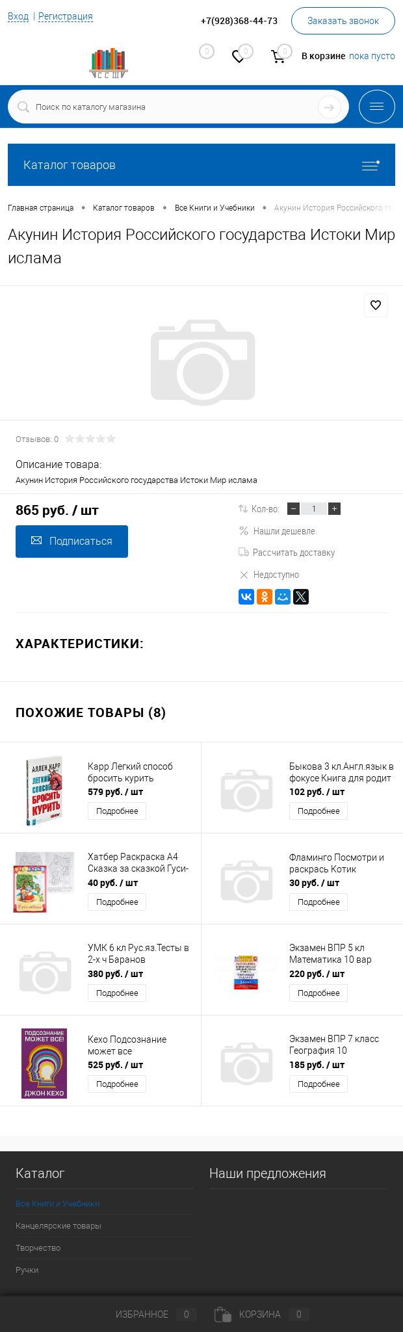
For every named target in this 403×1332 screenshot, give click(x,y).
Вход (18, 16)
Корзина (261, 1314)
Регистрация (65, 16)
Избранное (145, 1314)
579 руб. (115, 791)
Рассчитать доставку (287, 551)
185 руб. (316, 1064)
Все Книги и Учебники (57, 1203)
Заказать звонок (343, 21)
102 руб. (316, 791)
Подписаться (71, 541)
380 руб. (115, 973)
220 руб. (316, 973)
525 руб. (115, 1064)
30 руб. (314, 882)
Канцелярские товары (58, 1226)
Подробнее (117, 811)
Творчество (38, 1248)
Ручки (27, 1270)
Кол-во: (266, 508)
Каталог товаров (201, 165)
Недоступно (269, 574)
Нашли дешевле (277, 530)
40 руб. (113, 882)
